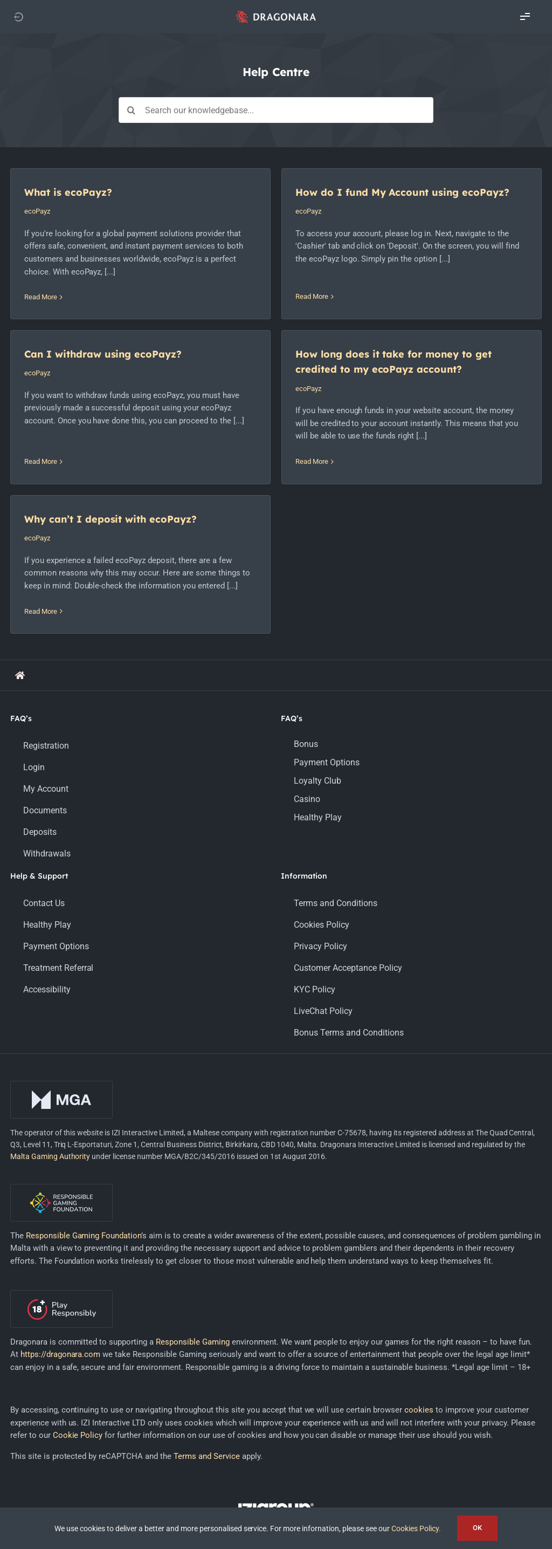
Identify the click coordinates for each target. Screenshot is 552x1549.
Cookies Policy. (416, 1528)
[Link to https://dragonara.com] (18, 16)
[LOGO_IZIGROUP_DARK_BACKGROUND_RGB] (276, 1427)
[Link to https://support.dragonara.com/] (20, 595)
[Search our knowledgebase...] (276, 110)
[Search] (131, 110)
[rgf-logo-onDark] (61, 1108)
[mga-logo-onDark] (61, 1005)
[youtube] (298, 1458)
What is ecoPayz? (68, 192)
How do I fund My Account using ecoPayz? (314, 192)
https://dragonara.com (60, 1274)
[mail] (321, 1458)
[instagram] (276, 1458)
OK (477, 1528)
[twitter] (253, 1458)
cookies (418, 1330)
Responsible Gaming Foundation (84, 1156)
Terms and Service (207, 1376)
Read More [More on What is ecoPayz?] (40, 297)
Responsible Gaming (193, 1261)
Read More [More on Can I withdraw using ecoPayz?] (392, 288)
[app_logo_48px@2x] (276, 13)
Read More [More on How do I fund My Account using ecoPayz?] (223, 284)
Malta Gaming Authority (50, 1076)
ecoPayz (37, 211)
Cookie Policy (78, 1355)
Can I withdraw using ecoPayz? (455, 196)
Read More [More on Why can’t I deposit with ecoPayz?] (216, 478)
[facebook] (230, 1458)
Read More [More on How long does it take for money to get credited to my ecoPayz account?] (47, 489)
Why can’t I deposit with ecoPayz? (286, 385)
